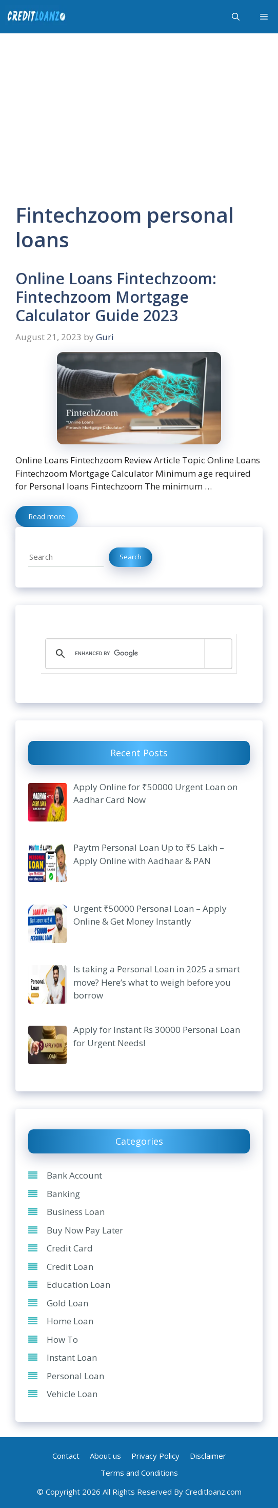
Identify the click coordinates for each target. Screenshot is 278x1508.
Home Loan (70, 1321)
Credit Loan (70, 1266)
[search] (137, 654)
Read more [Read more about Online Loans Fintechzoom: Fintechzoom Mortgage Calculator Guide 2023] (46, 516)
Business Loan (76, 1212)
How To (62, 1339)
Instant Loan (72, 1357)
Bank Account (74, 1175)
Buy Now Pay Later (85, 1230)
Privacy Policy (155, 1456)
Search (131, 556)
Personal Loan (75, 1376)
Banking (63, 1194)
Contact (66, 1456)
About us (105, 1456)
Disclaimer (208, 1456)
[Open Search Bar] (236, 17)
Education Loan (78, 1284)
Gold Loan (67, 1303)
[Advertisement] (139, 110)
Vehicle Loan (72, 1394)
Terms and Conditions (139, 1472)
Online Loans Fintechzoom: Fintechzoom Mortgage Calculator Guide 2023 (115, 297)
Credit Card (70, 1248)
